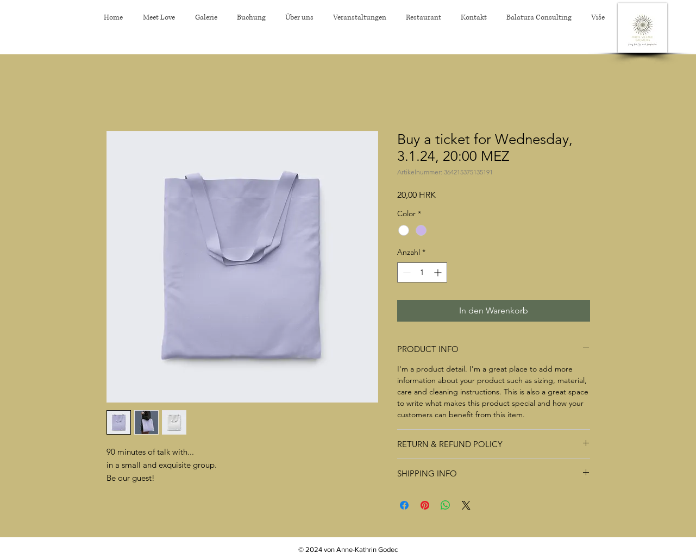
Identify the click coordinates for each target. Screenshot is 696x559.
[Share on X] (466, 505)
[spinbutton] (422, 272)
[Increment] (439, 272)
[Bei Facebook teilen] (404, 505)
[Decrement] (405, 272)
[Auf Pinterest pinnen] (424, 505)
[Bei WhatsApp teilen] (445, 505)
